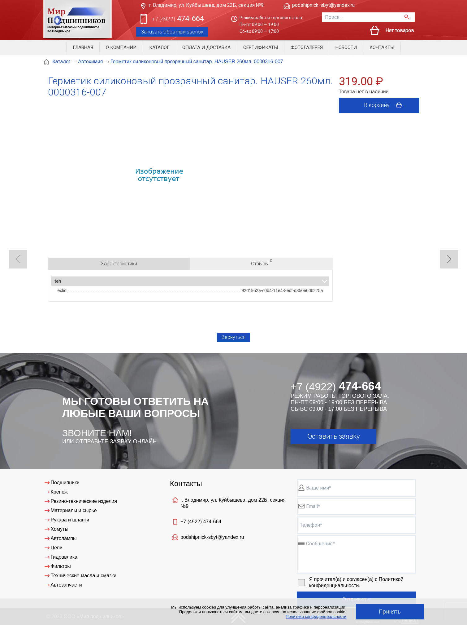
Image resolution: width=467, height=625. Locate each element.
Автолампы (64, 538)
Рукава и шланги (70, 519)
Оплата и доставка (206, 47)
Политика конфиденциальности (316, 616)
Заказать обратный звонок (172, 32)
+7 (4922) (200, 521)
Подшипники (65, 482)
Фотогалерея (307, 47)
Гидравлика (64, 557)
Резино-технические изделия (84, 501)
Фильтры (61, 566)
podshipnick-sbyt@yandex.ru (323, 5)
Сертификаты (260, 47)
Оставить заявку (333, 436)
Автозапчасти (66, 584)
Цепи (57, 547)
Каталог (159, 47)
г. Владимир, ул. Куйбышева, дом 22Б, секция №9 (206, 5)
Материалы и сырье (74, 510)
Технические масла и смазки (84, 575)
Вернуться (233, 337)
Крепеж (59, 491)
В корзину (385, 105)
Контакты (382, 47)
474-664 (178, 19)
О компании (121, 47)
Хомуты (59, 529)
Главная (83, 47)
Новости (346, 47)
